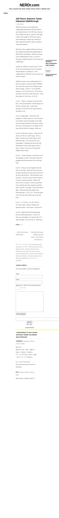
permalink (18, 260)
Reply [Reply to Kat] (17, 375)
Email (17, 279)
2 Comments (19, 24)
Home (6, 13)
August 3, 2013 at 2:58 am (26, 372)
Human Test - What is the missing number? (28, 285)
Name (17, 274)
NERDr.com (29, 5)
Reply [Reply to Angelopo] (23, 343)
